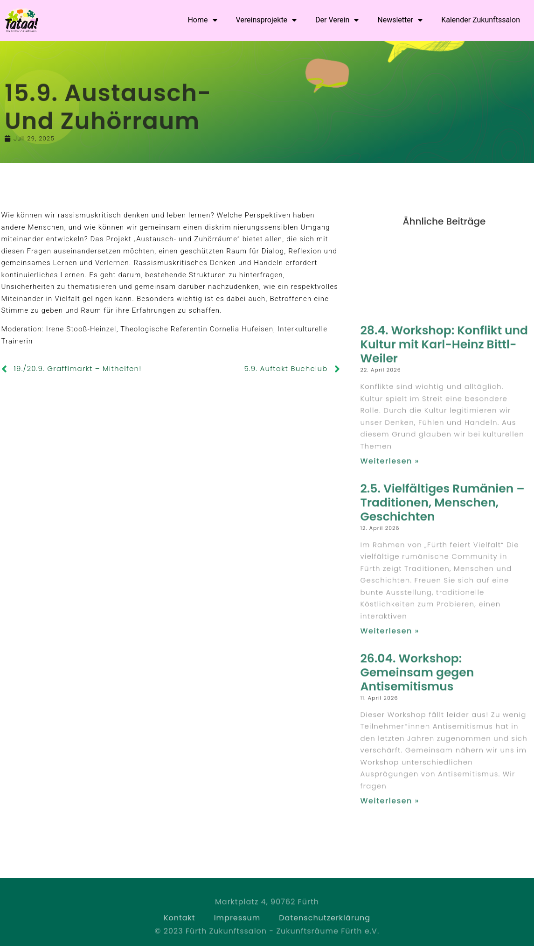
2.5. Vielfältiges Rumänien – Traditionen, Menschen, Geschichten (442, 719)
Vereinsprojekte (266, 20)
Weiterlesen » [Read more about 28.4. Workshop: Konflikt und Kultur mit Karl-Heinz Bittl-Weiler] (389, 678)
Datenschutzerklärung (324, 927)
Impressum (237, 927)
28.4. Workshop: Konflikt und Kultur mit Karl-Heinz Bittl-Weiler (444, 561)
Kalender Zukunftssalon (480, 19)
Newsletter (400, 20)
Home (202, 20)
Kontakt (179, 927)
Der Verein (337, 20)
